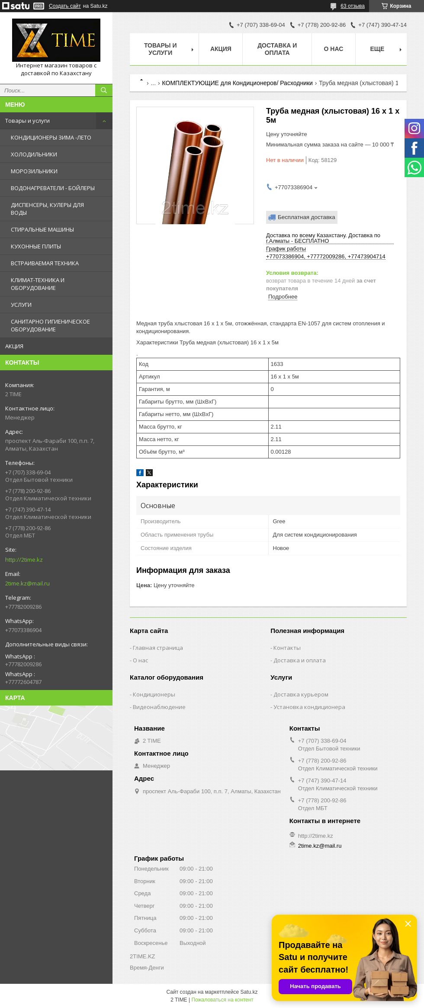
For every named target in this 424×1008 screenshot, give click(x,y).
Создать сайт (65, 6)
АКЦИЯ (14, 346)
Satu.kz (248, 992)
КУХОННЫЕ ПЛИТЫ (36, 246)
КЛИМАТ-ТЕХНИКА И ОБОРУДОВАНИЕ (37, 284)
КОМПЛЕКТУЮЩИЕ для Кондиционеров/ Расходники (237, 82)
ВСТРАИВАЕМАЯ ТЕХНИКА (45, 263)
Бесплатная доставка (306, 217)
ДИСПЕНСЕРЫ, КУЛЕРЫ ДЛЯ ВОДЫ (47, 208)
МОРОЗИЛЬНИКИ (34, 171)
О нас (334, 48)
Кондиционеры (154, 694)
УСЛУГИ (21, 304)
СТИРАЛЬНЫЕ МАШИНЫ (42, 229)
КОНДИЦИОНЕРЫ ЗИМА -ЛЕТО (51, 137)
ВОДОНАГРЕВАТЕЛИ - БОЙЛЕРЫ (53, 188)
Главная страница (158, 648)
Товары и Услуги (160, 49)
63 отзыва (352, 6)
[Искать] (103, 90)
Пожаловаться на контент (222, 1000)
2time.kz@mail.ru (27, 583)
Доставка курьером (300, 694)
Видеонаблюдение (159, 707)
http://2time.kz (24, 559)
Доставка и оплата (277, 49)
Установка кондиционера (309, 707)
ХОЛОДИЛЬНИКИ (34, 154)
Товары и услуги (27, 120)
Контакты (287, 648)
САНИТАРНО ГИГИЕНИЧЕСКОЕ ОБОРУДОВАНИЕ (50, 325)
